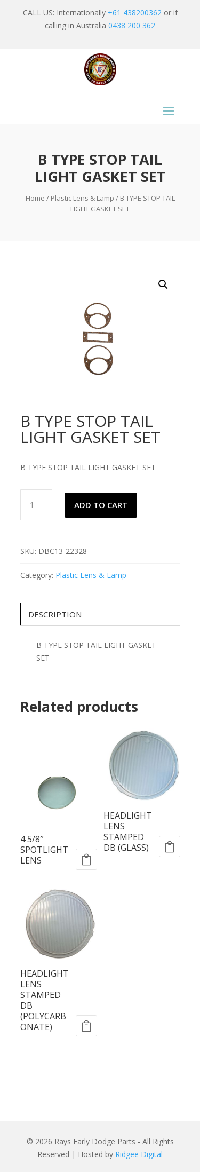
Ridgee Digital (139, 1154)
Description (55, 614)
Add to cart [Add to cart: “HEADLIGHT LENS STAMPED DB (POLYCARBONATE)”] (86, 1025)
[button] (163, 284)
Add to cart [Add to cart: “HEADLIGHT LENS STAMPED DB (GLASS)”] (169, 846)
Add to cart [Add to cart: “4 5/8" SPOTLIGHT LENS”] (86, 859)
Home (35, 198)
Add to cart (100, 505)
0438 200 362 (131, 25)
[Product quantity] (36, 504)
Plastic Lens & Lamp (82, 198)
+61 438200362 (135, 12)
